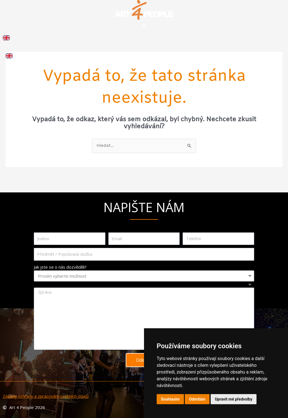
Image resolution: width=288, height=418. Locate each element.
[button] (144, 26)
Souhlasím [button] (170, 399)
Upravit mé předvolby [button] (233, 399)
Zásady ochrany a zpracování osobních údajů (46, 396)
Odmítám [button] (197, 399)
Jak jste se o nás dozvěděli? (60, 267)
